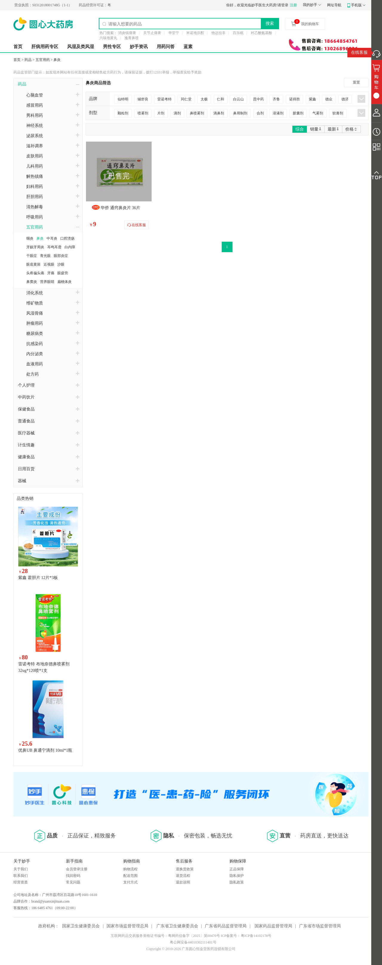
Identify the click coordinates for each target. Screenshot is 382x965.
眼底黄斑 (33, 264)
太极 (204, 99)
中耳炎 (52, 238)
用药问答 (166, 46)
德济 (345, 99)
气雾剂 (317, 113)
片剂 (160, 113)
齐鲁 (276, 99)
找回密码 (73, 876)
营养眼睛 (47, 282)
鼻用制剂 (240, 113)
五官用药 (43, 60)
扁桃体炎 (64, 282)
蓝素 (188, 46)
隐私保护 (236, 876)
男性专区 (112, 46)
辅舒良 (143, 99)
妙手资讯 (139, 46)
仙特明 (123, 99)
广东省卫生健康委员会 (177, 926)
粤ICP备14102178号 (256, 936)
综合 (299, 129)
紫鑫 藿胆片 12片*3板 (38, 577)
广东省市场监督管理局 (320, 926)
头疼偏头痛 (35, 273)
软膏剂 (337, 113)
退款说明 (183, 882)
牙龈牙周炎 (35, 247)
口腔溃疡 (67, 238)
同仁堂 (186, 99)
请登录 (283, 5)
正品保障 (236, 869)
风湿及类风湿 (80, 46)
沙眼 (60, 264)
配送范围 (130, 876)
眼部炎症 (61, 256)
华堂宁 (173, 33)
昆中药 (258, 99)
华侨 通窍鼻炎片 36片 (120, 208)
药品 (28, 60)
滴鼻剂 (218, 113)
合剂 (260, 113)
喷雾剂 (143, 113)
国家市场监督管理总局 (127, 926)
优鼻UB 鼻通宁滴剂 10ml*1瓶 (45, 750)
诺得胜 (294, 99)
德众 (328, 99)
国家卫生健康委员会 (81, 926)
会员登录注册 (76, 869)
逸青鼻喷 (131, 38)
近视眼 (49, 264)
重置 (356, 82)
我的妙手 (310, 5)
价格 (351, 129)
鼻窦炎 (31, 282)
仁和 (220, 99)
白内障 (69, 247)
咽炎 (29, 238)
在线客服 (359, 52)
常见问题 (73, 882)
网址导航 (334, 5)
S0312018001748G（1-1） (54, 5)
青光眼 (45, 256)
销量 (315, 129)
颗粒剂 (123, 113)
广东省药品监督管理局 (226, 926)
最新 (333, 129)
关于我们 (20, 869)
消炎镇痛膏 (127, 33)
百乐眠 (238, 33)
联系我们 (20, 876)
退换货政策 (185, 869)
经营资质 (20, 882)
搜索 (270, 23)
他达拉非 (218, 33)
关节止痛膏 (152, 33)
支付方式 (130, 882)
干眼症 (31, 256)
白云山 (238, 99)
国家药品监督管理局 (273, 926)
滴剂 (177, 113)
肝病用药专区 (44, 46)
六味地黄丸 (108, 38)
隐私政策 (236, 882)
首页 (17, 46)
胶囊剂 (298, 113)
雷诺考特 (164, 99)
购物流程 (130, 869)
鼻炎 (57, 60)
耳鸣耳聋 (54, 247)
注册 (293, 5)
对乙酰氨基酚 (261, 33)
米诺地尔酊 (195, 33)
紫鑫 (312, 99)
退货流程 (183, 876)
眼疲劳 (62, 273)
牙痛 (50, 273)
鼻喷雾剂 (197, 113)
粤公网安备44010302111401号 (193, 942)
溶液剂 (278, 113)
